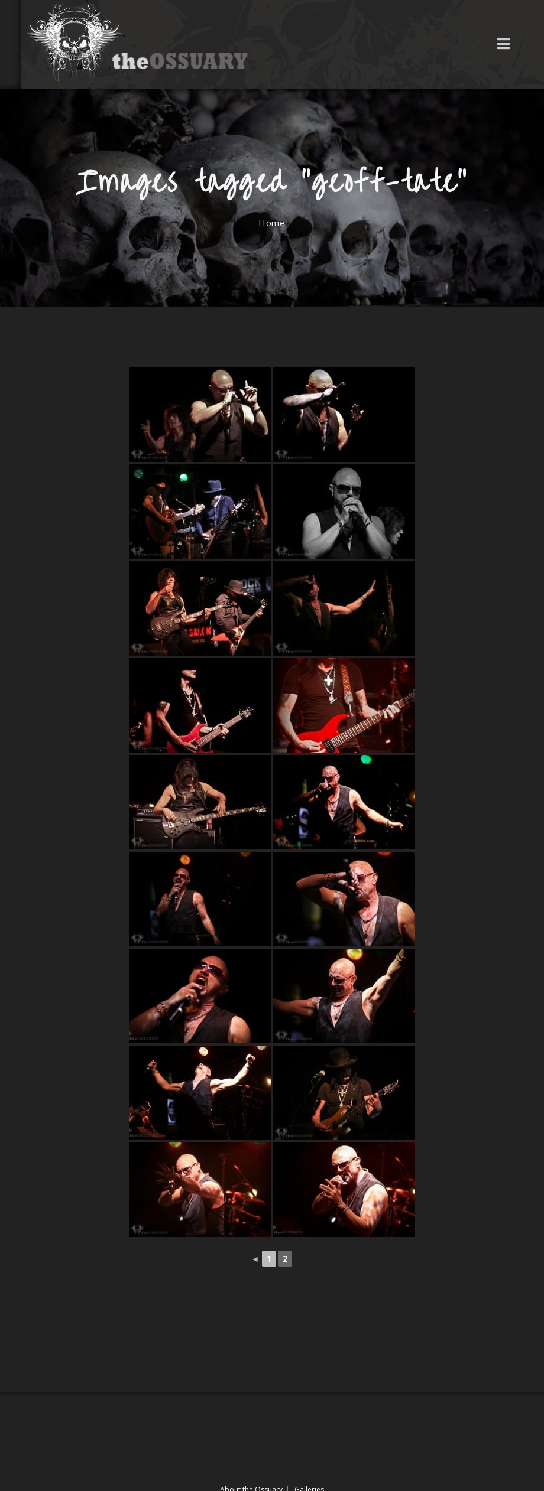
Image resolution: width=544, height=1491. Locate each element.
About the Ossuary (251, 1453)
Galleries (309, 1453)
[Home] (271, 223)
